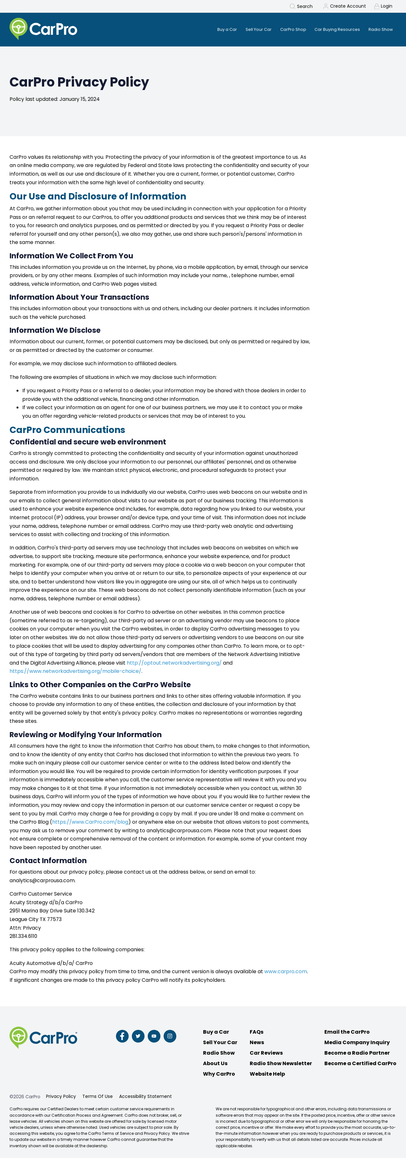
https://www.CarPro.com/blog (90, 823)
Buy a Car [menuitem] (215, 29)
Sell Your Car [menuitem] (249, 29)
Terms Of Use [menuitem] (97, 1097)
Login (386, 6)
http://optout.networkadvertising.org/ (174, 663)
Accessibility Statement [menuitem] (145, 1097)
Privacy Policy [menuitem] (61, 1097)
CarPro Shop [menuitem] (286, 29)
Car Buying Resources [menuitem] (334, 29)
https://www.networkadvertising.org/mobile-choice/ (75, 672)
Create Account (348, 6)
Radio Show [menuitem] (379, 29)
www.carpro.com (285, 972)
